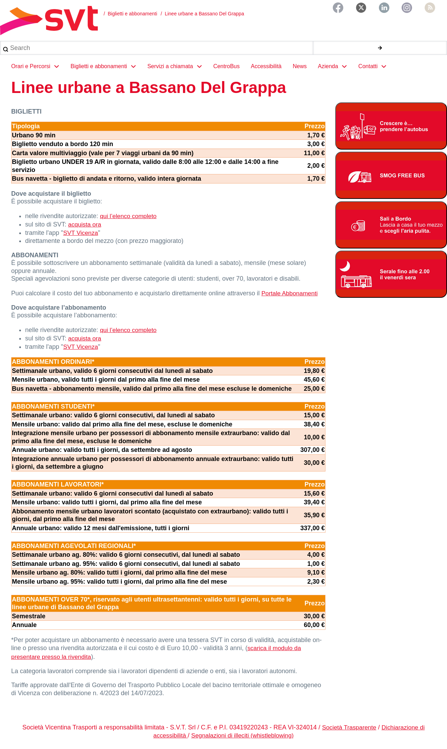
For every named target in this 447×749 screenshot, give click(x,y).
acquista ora (85, 226)
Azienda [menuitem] (335, 69)
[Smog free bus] (391, 178)
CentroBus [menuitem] (226, 69)
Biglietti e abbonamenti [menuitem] (106, 69)
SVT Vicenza (81, 234)
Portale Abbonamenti (290, 293)
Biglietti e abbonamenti (132, 13)
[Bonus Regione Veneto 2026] (391, 227)
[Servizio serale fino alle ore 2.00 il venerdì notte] (391, 277)
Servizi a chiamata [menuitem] (177, 69)
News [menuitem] (300, 69)
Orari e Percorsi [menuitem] (38, 69)
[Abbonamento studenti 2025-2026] (391, 128)
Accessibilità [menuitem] (266, 69)
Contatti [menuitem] (375, 69)
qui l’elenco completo (129, 218)
